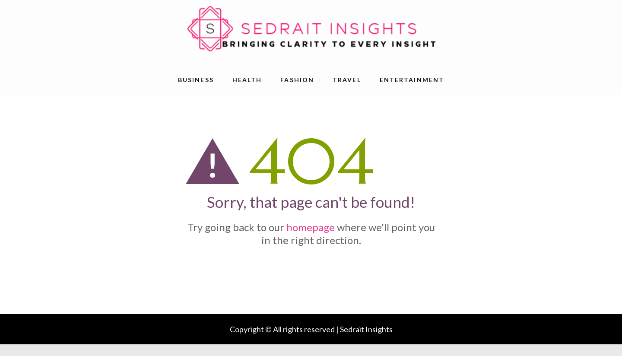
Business (196, 79)
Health (247, 79)
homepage (310, 227)
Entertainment (412, 79)
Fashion (297, 79)
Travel (347, 79)
